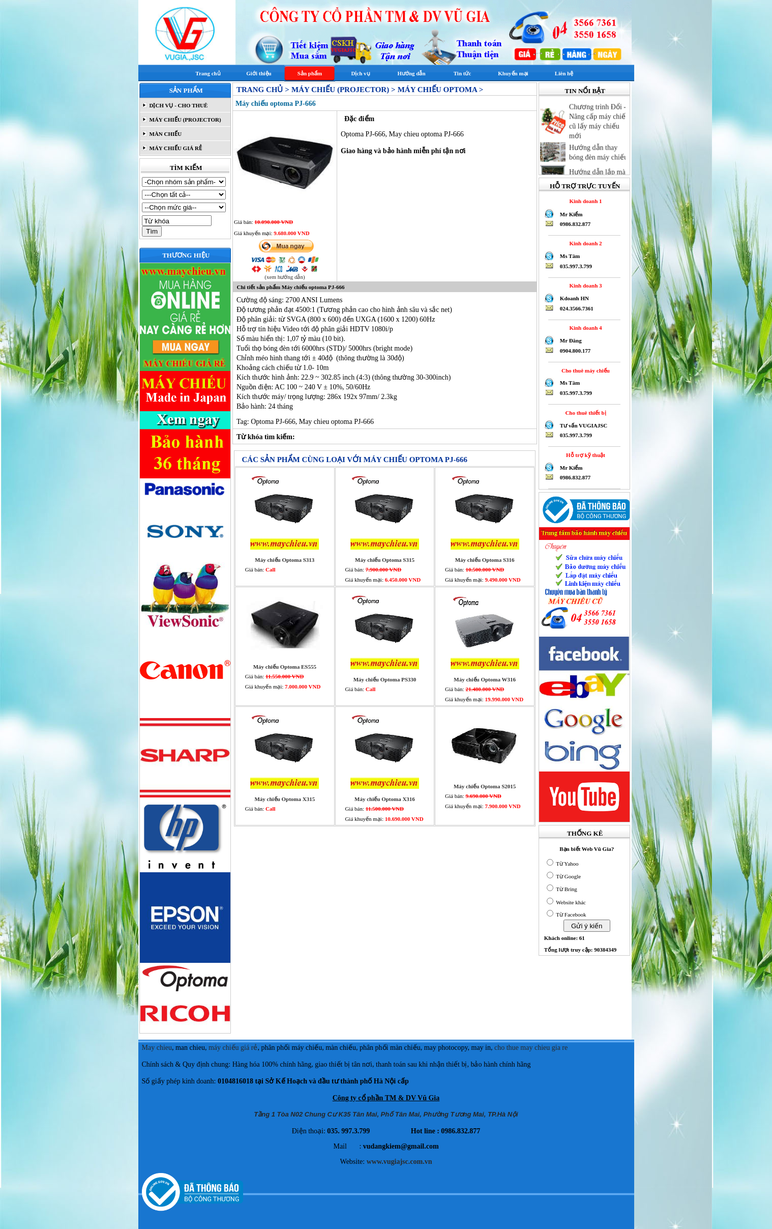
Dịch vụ (360, 73)
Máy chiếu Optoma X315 (284, 799)
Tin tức (462, 73)
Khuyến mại (513, 73)
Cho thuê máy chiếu (584, 370)
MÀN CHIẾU (165, 134)
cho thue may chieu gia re (531, 1047)
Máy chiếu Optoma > (441, 89)
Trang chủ (207, 73)
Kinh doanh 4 (584, 328)
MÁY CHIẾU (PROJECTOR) (184, 120)
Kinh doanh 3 (584, 285)
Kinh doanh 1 (584, 201)
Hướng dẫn (411, 73)
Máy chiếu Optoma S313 (284, 560)
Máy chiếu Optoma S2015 (485, 786)
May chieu (157, 1047)
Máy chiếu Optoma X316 (384, 799)
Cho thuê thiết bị (584, 413)
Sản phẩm (310, 73)
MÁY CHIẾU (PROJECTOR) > (343, 89)
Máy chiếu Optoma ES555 (284, 667)
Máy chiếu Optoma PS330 (385, 679)
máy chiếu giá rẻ (233, 1047)
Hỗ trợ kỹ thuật (584, 455)
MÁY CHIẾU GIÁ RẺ (175, 148)
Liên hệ (564, 73)
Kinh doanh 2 (584, 243)
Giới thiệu (258, 73)
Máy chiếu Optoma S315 (384, 560)
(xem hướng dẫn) (284, 277)
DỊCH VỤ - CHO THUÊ (178, 105)
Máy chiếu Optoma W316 (485, 679)
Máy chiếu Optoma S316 (485, 560)
